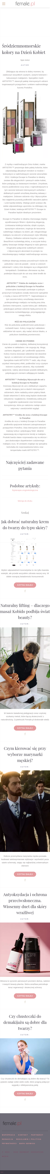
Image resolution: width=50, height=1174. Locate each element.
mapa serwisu (27, 1143)
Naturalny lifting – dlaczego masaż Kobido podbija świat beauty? (25, 611)
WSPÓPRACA (8, 1135)
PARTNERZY (37, 1135)
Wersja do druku (25, 501)
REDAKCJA (7, 1139)
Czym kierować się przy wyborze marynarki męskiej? (25, 754)
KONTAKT (23, 1135)
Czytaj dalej (25, 585)
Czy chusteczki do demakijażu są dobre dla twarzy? (25, 1022)
